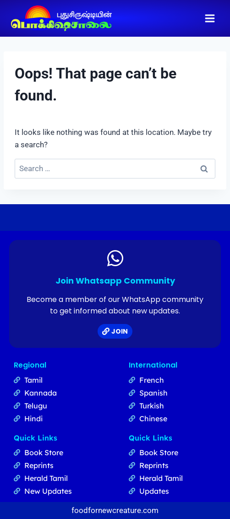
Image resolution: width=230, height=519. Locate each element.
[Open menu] (209, 18)
